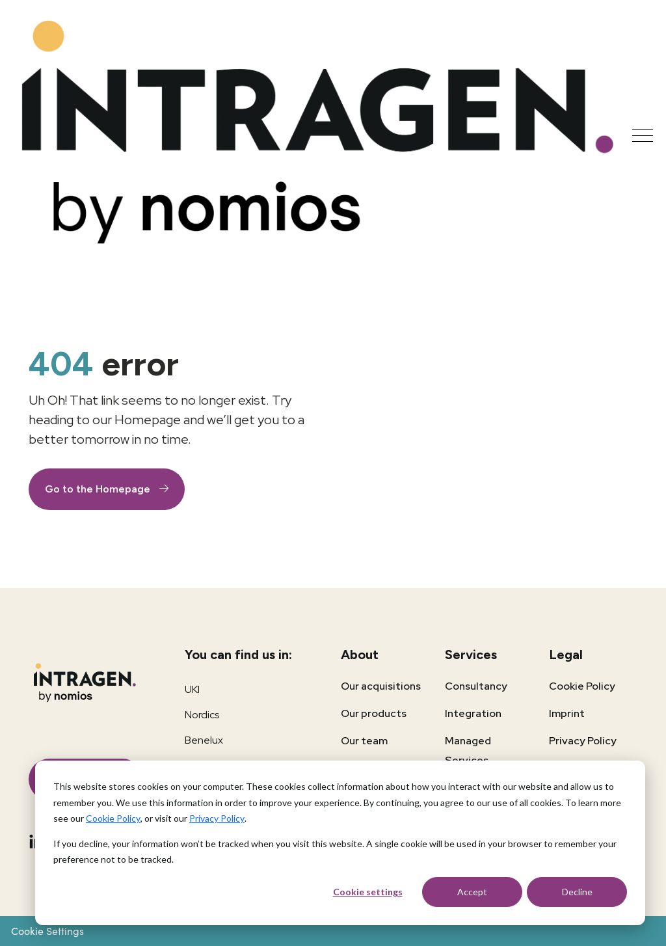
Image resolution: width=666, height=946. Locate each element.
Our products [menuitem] (373, 713)
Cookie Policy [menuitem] (582, 686)
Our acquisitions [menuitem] (381, 686)
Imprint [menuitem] (567, 713)
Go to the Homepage (99, 489)
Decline (577, 891)
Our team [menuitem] (364, 741)
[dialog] (340, 843)
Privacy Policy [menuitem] (583, 741)
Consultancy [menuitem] (476, 686)
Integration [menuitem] (473, 713)
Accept (472, 891)
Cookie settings (368, 891)
